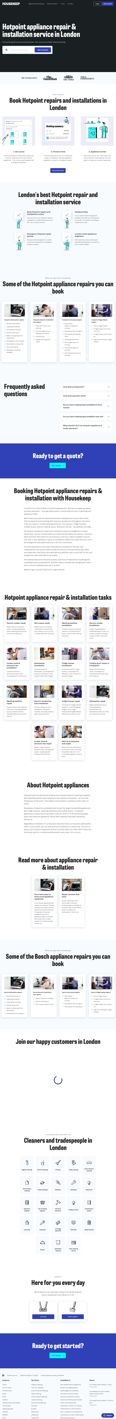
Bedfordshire (68, 1385)
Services (35, 1380)
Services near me (12, 1375)
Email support (73, 1317)
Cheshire (75, 1391)
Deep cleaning (36, 1394)
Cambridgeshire (65, 1391)
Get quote (57, 465)
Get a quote (108, 4)
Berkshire (77, 1385)
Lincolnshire (64, 1415)
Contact (70, 4)
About (4, 1385)
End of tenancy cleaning (39, 1391)
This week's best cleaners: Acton (100, 1385)
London (72, 1415)
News (4, 1394)
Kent (61, 1412)
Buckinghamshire (71, 1388)
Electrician (35, 1412)
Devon (77, 1397)
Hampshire (64, 1406)
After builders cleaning (39, 1397)
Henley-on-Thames (75, 1406)
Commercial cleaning (38, 1403)
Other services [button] (52, 4)
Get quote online (58, 170)
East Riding (69, 1400)
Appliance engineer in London (29, 1375)
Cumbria (63, 1397)
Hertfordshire (76, 1409)
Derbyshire (71, 1397)
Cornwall (63, 1394)
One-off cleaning (37, 1388)
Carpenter (34, 1415)
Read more (38, 923)
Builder (33, 1409)
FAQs (63, 4)
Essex (62, 1403)
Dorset (62, 1400)
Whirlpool (28, 819)
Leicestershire (77, 1412)
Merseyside (64, 1418)
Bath (62, 1385)
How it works (6, 1388)
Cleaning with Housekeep (11, 1403)
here (50, 569)
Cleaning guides (7, 1409)
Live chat (43, 1317)
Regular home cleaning (36, 4)
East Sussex (78, 1400)
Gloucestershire (70, 1403)
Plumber (34, 1406)
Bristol (62, 1388)
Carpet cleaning (36, 1400)
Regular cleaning (37, 1385)
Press (4, 1397)
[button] (86, 386)
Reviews (5, 1415)
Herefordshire (65, 1409)
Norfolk (72, 1418)
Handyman (35, 1418)
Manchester (79, 1415)
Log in (97, 4)
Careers (5, 1400)
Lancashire (67, 1412)
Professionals (7, 1391)
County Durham (72, 1394)
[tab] (86, 387)
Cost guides (6, 1406)
